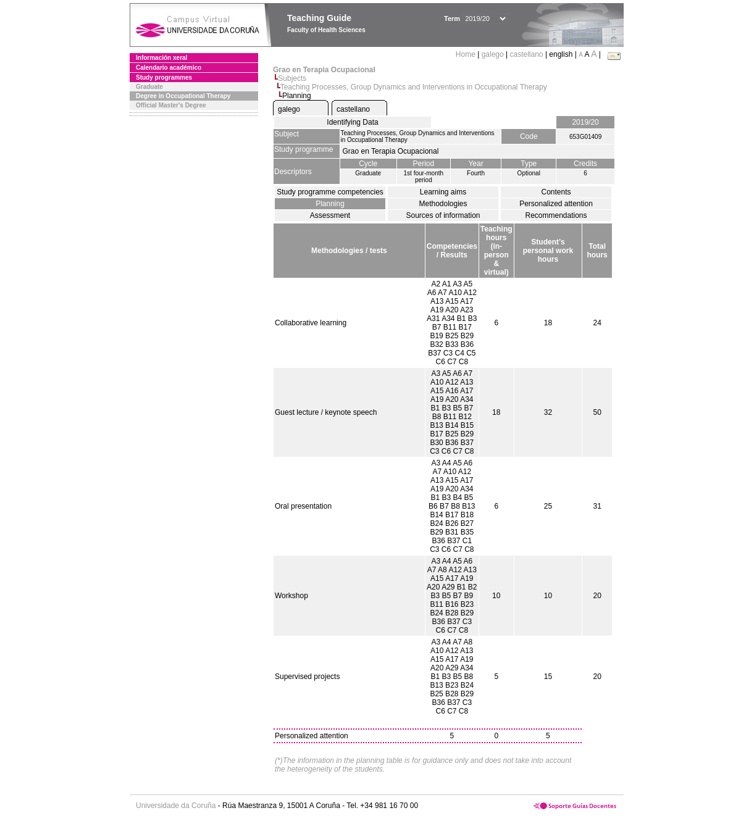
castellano (526, 54)
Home (466, 54)
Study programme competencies (330, 192)
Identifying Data (352, 122)
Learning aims (443, 192)
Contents (556, 192)
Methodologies (443, 203)
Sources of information (443, 215)
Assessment (330, 215)
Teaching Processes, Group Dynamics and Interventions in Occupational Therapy (413, 87)
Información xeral (161, 57)
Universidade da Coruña (176, 805)
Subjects (292, 78)
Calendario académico (168, 67)
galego (493, 54)
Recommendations (556, 215)
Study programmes (164, 77)
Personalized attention (556, 203)
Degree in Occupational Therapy (183, 96)
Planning (330, 203)
